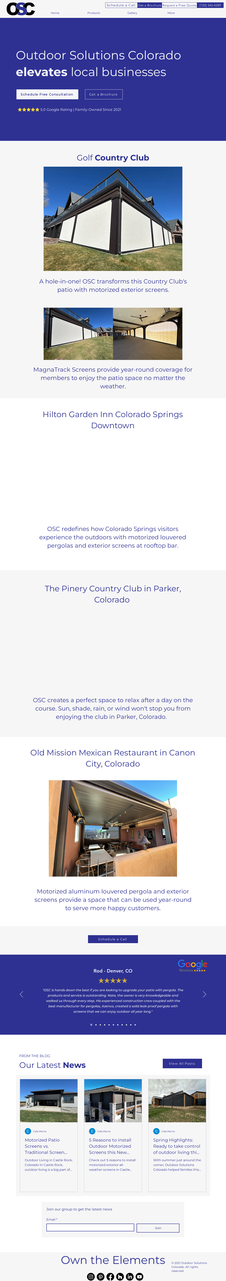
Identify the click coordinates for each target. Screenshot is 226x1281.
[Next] (204, 994)
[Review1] (91, 1025)
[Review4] (122, 1024)
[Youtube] (139, 1277)
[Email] (89, 1227)
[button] (93, 13)
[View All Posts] (182, 1063)
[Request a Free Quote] (179, 5)
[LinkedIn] (130, 1277)
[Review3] (100, 1024)
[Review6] (126, 1024)
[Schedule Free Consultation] (47, 94)
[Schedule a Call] (121, 5)
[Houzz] (120, 1277)
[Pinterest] (100, 1277)
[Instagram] (91, 1277)
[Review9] (117, 1024)
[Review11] (104, 1024)
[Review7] (113, 1024)
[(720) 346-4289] (210, 5)
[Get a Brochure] (150, 5)
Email (51, 1219)
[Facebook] (110, 1277)
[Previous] (21, 994)
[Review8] (130, 1024)
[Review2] (96, 1024)
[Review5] (109, 1024)
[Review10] (135, 1024)
